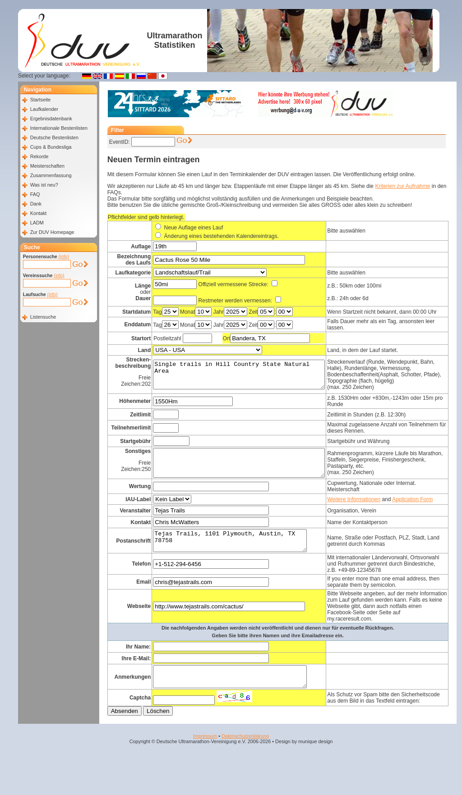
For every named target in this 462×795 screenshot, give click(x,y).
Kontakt (38, 213)
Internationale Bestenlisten (59, 128)
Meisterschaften (47, 166)
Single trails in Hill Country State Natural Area (248, 378)
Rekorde (39, 156)
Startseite (40, 99)
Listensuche (43, 317)
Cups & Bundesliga (51, 147)
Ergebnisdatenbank (51, 118)
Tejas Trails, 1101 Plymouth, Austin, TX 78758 (238, 556)
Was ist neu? (44, 184)
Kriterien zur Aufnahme (402, 186)
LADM (37, 222)
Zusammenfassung (51, 175)
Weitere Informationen (373, 507)
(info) (63, 256)
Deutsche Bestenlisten (54, 137)
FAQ (35, 194)
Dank (36, 203)
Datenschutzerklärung (245, 768)
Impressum (205, 768)
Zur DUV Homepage (52, 232)
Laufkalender (44, 109)
